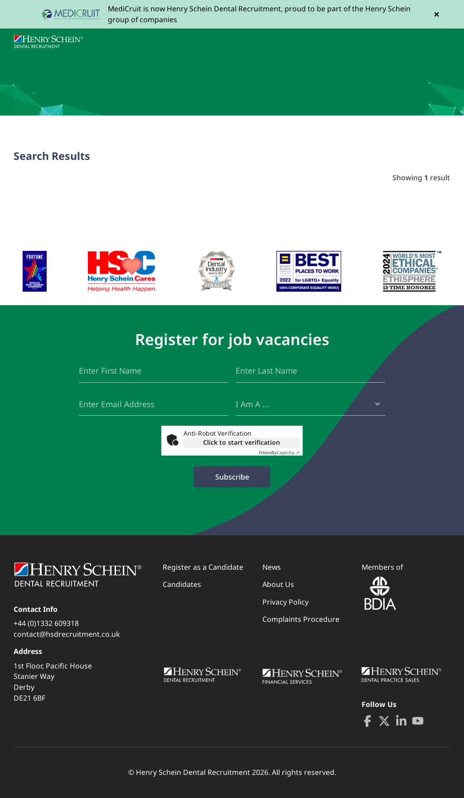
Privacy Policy (285, 602)
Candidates (182, 584)
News (271, 567)
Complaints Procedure (300, 619)
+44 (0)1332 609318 (46, 623)
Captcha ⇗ (279, 452)
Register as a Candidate (203, 567)
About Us (278, 584)
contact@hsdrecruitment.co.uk (67, 634)
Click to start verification (241, 442)
